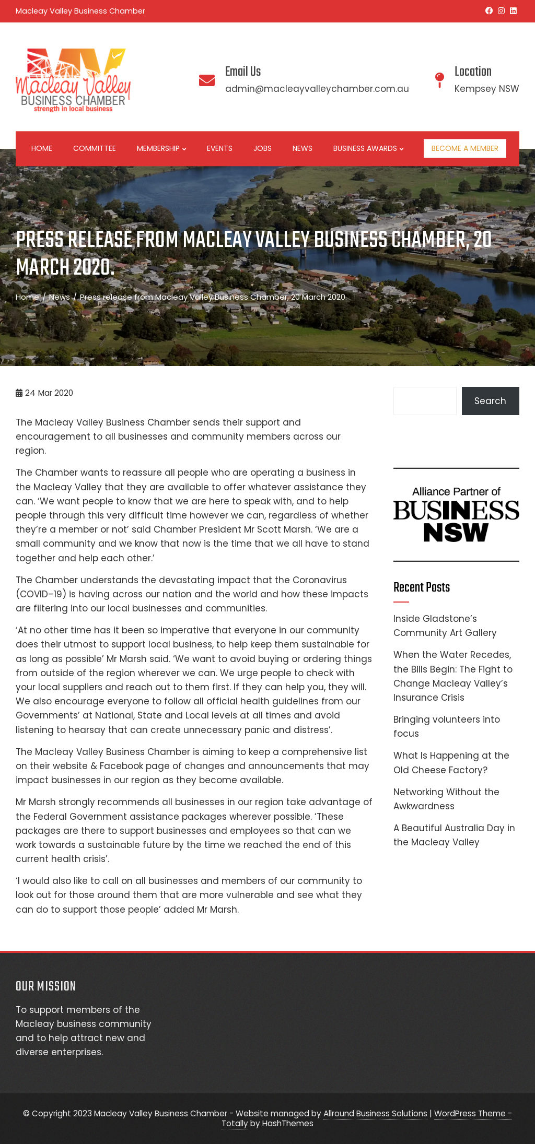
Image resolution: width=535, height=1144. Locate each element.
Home (41, 148)
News (302, 148)
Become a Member (465, 148)
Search (490, 401)
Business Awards (368, 148)
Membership (161, 148)
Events (219, 148)
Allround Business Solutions (375, 1113)
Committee (94, 148)
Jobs (262, 148)
